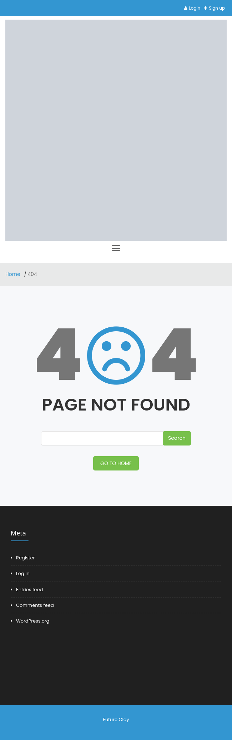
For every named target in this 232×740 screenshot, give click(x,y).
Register (25, 557)
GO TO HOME (116, 463)
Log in (23, 573)
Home (13, 274)
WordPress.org (32, 621)
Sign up (217, 8)
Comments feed (35, 605)
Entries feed (29, 589)
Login (195, 8)
